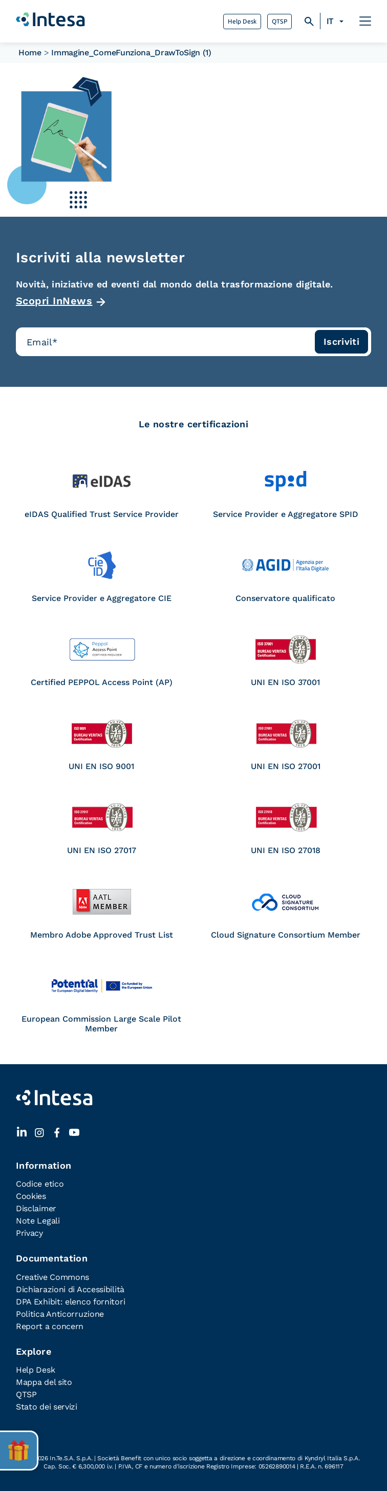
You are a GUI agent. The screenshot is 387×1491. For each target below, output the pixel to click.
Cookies (31, 1196)
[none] (337, 21)
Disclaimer (36, 1208)
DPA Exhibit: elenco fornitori (70, 1302)
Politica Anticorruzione (60, 1314)
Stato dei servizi (46, 1407)
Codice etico (39, 1184)
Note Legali (38, 1221)
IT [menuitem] (330, 21)
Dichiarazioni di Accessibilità (70, 1289)
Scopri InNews (54, 301)
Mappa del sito (44, 1382)
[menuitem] (337, 21)
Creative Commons (52, 1277)
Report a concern (49, 1326)
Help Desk (242, 21)
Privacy (29, 1233)
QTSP (279, 21)
